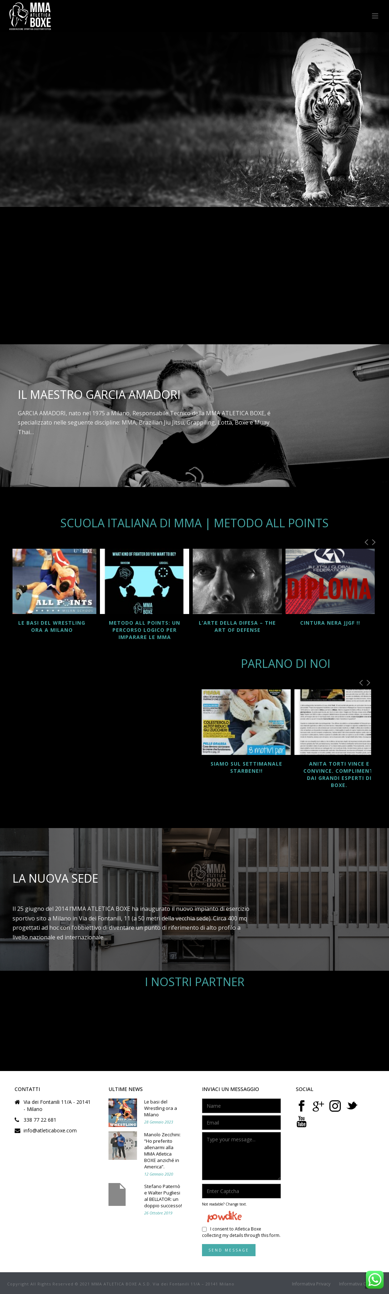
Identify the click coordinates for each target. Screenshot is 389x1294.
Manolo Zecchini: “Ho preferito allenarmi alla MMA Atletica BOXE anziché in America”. (162, 1150)
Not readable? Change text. (224, 1204)
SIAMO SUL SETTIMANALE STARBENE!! (246, 767)
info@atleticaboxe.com (50, 1130)
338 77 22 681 (40, 1120)
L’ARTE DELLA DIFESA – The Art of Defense (237, 626)
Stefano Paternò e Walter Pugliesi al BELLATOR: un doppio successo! (163, 1196)
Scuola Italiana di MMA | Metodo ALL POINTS (194, 523)
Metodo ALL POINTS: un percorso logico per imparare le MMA (144, 629)
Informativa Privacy (311, 1284)
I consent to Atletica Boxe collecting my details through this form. (241, 1232)
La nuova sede (55, 878)
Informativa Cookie (358, 1284)
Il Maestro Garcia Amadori (99, 394)
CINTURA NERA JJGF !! (330, 622)
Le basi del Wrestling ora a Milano (51, 626)
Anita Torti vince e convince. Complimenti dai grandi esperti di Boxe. (339, 774)
